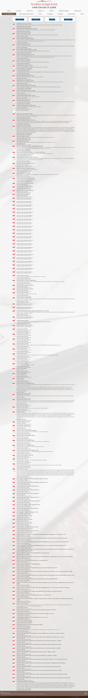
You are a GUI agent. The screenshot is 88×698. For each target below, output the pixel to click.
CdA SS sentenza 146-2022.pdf (22, 336)
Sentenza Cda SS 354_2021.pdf (22, 447)
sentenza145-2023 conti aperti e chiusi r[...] (24, 271)
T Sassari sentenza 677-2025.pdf (22, 58)
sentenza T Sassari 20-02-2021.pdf (23, 585)
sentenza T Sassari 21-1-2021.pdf (23, 588)
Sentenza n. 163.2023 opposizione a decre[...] (25, 264)
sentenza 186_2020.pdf (21, 634)
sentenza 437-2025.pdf (21, 93)
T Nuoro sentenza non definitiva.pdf (23, 483)
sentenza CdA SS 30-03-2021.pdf (23, 542)
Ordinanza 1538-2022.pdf (21, 419)
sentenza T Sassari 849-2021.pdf (22, 491)
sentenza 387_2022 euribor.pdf (22, 290)
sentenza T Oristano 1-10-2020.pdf (23, 565)
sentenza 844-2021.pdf (21, 494)
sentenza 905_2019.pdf (21, 641)
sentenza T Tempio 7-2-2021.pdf (22, 596)
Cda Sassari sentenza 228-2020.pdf (23, 625)
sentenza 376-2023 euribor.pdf (22, 184)
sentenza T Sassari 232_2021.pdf (23, 524)
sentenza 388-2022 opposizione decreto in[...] (25, 303)
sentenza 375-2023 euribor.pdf (22, 195)
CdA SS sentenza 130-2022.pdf (22, 346)
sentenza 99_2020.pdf (21, 664)
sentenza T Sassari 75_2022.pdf (22, 404)
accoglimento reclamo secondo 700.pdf (24, 688)
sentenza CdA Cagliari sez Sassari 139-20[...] (25, 531)
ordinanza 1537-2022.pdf (21, 422)
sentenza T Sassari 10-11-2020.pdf (23, 576)
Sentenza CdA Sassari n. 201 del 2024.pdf (24, 133)
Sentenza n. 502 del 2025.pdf (22, 97)
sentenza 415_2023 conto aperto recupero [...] (25, 236)
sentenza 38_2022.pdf (21, 392)
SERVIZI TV (68, 19)
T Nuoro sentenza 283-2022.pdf (22, 361)
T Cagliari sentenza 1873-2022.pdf (23, 322)
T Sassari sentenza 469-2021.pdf (22, 509)
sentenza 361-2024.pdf (21, 143)
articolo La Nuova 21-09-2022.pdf (23, 277)
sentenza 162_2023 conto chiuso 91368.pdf (24, 215)
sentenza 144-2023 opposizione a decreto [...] (25, 212)
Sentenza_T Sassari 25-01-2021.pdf (23, 601)
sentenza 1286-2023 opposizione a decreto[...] (25, 254)
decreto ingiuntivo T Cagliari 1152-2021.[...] (25, 513)
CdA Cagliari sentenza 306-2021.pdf (23, 505)
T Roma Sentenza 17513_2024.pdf (23, 123)
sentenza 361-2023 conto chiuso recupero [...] (25, 229)
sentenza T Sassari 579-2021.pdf (22, 517)
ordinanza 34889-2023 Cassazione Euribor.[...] (25, 180)
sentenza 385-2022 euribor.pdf (22, 286)
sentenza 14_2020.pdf (21, 675)
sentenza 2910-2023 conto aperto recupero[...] (25, 261)
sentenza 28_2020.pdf (21, 671)
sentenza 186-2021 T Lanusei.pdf (23, 461)
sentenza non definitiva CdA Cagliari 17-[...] (25, 546)
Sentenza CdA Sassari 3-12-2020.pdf (23, 535)
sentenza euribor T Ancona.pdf (22, 607)
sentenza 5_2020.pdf (20, 679)
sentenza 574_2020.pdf (21, 645)
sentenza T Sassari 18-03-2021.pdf (23, 580)
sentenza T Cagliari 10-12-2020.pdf (23, 554)
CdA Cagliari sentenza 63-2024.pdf (23, 160)
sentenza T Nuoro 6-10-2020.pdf (23, 561)
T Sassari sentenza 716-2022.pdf (22, 331)
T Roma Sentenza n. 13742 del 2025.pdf (24, 88)
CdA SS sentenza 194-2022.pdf (22, 295)
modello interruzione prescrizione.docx (24, 26)
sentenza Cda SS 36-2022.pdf (22, 409)
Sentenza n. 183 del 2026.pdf (22, 42)
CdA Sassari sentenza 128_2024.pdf (23, 31)
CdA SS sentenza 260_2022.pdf (22, 301)
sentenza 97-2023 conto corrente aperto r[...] (25, 201)
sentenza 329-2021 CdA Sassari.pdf (23, 466)
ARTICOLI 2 (35, 19)
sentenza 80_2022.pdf (21, 397)
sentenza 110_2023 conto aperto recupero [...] (25, 208)
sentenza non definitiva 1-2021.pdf (23, 452)
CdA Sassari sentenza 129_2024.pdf (23, 149)
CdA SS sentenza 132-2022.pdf (22, 341)
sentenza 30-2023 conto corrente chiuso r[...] (25, 197)
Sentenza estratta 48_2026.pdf (22, 36)
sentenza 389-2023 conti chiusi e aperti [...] (24, 233)
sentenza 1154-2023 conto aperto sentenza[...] (25, 247)
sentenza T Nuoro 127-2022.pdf (22, 380)
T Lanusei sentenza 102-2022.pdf (23, 366)
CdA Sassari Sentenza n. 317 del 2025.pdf (24, 68)
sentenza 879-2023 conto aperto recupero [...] (25, 243)
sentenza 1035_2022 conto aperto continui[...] (25, 325)
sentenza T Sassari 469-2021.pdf (22, 520)
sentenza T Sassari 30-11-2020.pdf (23, 592)
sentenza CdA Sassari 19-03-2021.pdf (23, 539)
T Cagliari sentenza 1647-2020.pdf (23, 614)
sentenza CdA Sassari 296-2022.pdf (23, 282)
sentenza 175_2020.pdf (21, 653)
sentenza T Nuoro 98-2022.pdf (22, 376)
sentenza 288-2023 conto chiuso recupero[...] (25, 257)
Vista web (85, 693)
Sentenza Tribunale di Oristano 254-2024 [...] (25, 165)
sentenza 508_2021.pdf (21, 427)
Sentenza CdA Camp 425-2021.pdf (23, 432)
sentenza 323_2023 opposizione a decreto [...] (25, 226)
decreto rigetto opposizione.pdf (22, 630)
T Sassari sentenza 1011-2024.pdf (23, 175)
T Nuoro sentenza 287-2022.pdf (22, 351)
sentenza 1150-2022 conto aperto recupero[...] (25, 307)
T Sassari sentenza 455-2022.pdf (22, 356)
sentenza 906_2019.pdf (21, 638)
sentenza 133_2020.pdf (21, 660)
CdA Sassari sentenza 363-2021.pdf (23, 442)
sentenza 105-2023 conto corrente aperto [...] (25, 204)
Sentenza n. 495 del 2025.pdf (22, 83)
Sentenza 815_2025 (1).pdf (21, 78)
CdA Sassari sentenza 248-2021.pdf (23, 502)
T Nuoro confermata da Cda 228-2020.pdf (24, 622)
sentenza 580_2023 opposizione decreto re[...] (25, 240)
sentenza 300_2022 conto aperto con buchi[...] (25, 316)
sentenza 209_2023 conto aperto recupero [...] (25, 219)
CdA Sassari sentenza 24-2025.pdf (23, 73)
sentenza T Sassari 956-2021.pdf (22, 476)
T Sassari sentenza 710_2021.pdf (23, 498)
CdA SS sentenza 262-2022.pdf (22, 314)
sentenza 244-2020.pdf (21, 649)
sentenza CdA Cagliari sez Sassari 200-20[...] (25, 528)
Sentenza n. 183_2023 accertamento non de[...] (25, 268)
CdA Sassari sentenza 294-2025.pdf (23, 63)
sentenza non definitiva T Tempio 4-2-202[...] (25, 550)
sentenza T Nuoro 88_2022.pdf (22, 371)
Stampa (3, 692)
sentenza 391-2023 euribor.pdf (22, 191)
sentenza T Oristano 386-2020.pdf (23, 611)
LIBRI (52, 19)
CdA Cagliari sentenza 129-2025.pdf (23, 102)
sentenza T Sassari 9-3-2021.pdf (22, 572)
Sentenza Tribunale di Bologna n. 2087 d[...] (25, 170)
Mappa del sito (7, 692)
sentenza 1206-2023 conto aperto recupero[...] (25, 250)
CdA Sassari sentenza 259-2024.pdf (23, 117)
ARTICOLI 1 (19, 19)
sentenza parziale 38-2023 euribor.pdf (23, 188)
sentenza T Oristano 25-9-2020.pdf (23, 568)
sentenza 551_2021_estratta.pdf (22, 437)
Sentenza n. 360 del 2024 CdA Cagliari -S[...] (25, 154)
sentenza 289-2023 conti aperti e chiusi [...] (24, 222)
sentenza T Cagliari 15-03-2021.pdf (23, 557)
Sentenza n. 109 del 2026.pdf (22, 47)
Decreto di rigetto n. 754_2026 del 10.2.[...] (25, 52)
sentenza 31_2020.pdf (21, 667)
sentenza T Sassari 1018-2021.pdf (23, 456)
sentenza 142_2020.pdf (21, 656)
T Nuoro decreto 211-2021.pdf (22, 479)
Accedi (86, 692)
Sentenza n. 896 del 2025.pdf (22, 107)
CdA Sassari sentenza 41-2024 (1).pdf (23, 138)
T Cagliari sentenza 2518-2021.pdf (23, 487)
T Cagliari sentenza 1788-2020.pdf (23, 618)
